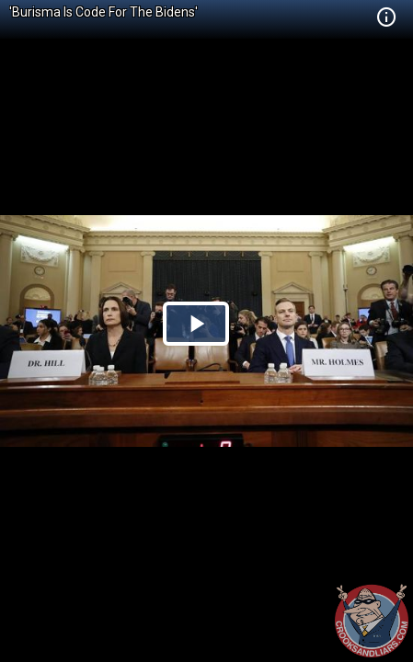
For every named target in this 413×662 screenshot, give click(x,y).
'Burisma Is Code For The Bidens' (103, 12)
